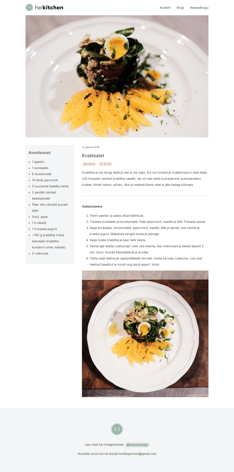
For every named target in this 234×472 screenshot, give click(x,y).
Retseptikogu (199, 8)
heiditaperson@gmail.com (137, 454)
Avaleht (165, 8)
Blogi (180, 8)
